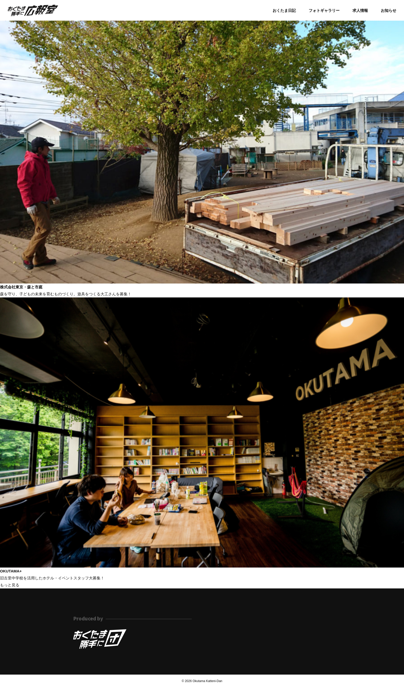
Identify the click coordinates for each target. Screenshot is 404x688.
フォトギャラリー (324, 10)
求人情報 (360, 10)
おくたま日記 (284, 10)
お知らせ (388, 10)
